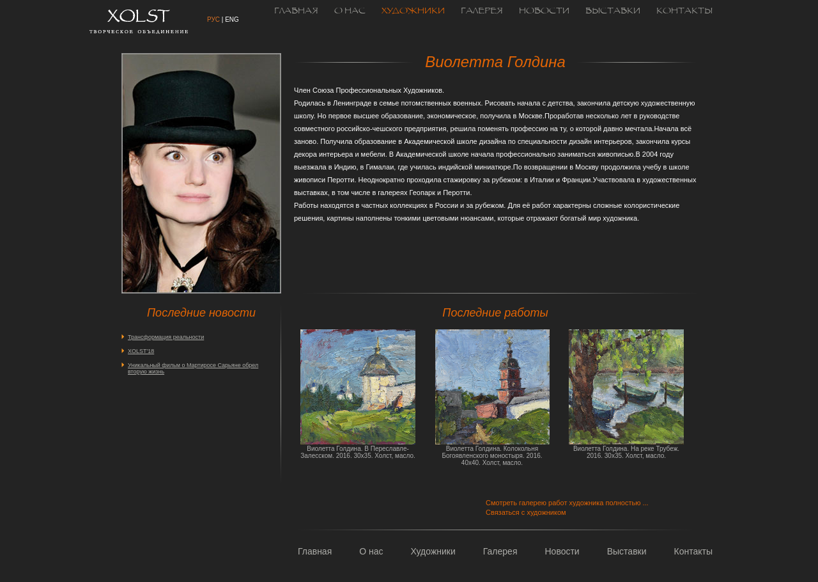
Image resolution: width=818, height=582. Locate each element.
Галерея (482, 10)
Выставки (612, 10)
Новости (544, 10)
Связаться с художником (526, 512)
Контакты (684, 10)
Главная (296, 10)
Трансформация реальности (166, 337)
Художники (413, 10)
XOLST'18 (141, 351)
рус (213, 19)
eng (232, 19)
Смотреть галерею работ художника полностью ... (567, 503)
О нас (350, 10)
